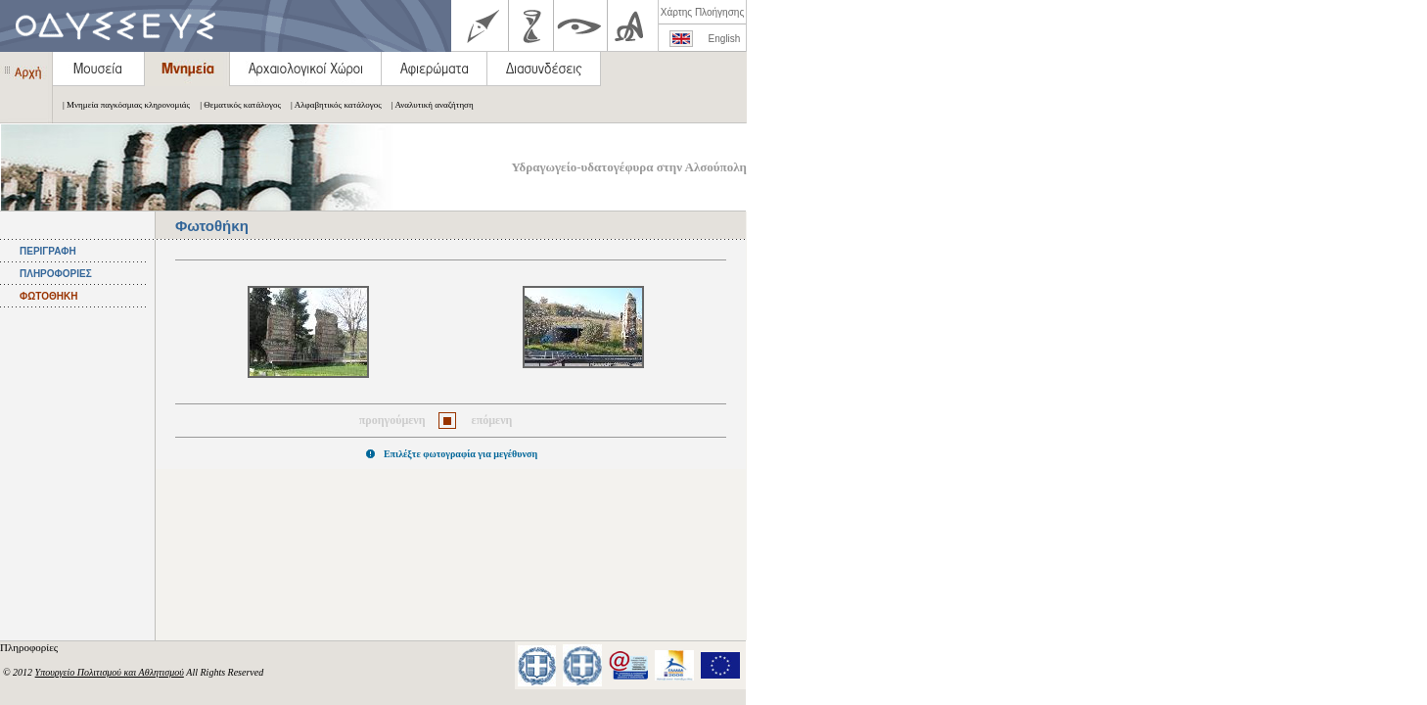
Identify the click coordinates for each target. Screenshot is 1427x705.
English (725, 38)
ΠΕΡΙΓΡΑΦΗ (48, 251)
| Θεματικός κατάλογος (235, 105)
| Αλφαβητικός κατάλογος (331, 105)
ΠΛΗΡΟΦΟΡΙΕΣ (56, 273)
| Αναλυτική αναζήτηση (428, 105)
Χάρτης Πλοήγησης (702, 12)
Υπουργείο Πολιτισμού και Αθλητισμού (109, 672)
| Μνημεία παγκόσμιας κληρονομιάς (121, 105)
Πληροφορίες (30, 647)
